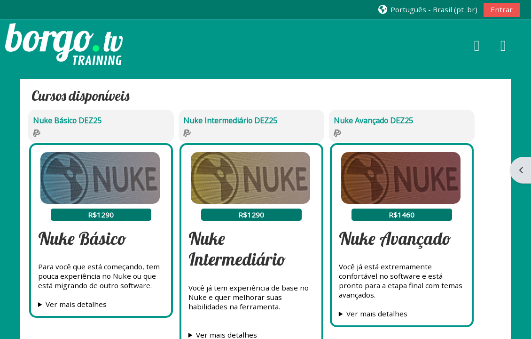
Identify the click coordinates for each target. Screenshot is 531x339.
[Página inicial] (64, 43)
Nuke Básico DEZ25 (67, 120)
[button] (427, 9)
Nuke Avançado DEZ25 (373, 120)
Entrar (502, 9)
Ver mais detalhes (76, 304)
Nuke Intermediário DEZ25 (230, 120)
